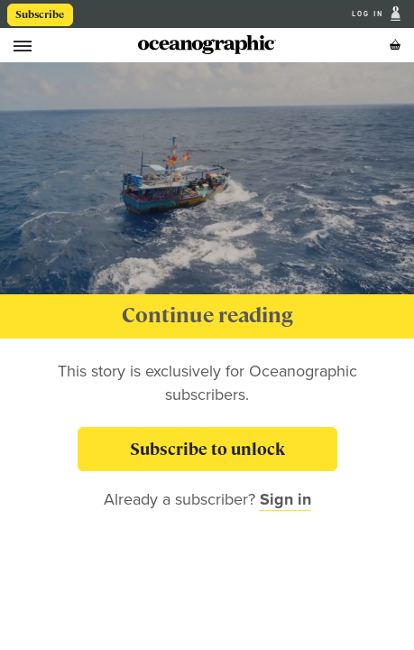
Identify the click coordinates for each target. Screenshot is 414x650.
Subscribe (39, 14)
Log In (369, 14)
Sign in (285, 499)
